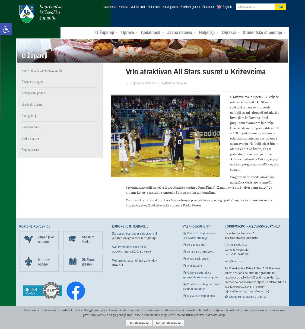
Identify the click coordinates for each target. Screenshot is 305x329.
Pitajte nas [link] (208, 7)
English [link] (227, 7)
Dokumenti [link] (154, 7)
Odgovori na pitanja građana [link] (247, 296)
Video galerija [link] (30, 127)
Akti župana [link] (194, 265)
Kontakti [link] (123, 7)
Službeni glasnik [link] (190, 7)
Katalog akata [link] (170, 7)
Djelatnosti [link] (152, 32)
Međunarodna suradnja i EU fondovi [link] (135, 260)
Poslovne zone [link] (196, 245)
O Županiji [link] (106, 32)
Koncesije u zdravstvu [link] (200, 251)
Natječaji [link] (208, 32)
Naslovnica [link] (109, 7)
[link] (6, 29)
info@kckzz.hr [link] (233, 261)
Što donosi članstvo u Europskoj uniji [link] (135, 233)
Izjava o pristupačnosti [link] (201, 295)
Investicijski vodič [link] (198, 258)
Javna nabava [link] (181, 32)
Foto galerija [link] (30, 116)
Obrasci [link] (230, 32)
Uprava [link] (129, 32)
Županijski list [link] (30, 150)
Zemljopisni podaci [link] (34, 93)
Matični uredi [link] (138, 7)
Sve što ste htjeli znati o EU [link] (129, 247)
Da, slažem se (139, 323)
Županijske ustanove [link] (46, 239)
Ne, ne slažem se (168, 323)
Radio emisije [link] (30, 138)
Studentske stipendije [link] (264, 32)
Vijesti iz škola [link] (88, 239)
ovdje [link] (222, 315)
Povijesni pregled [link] (33, 81)
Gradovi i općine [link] (32, 104)
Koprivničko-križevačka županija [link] (41, 14)
